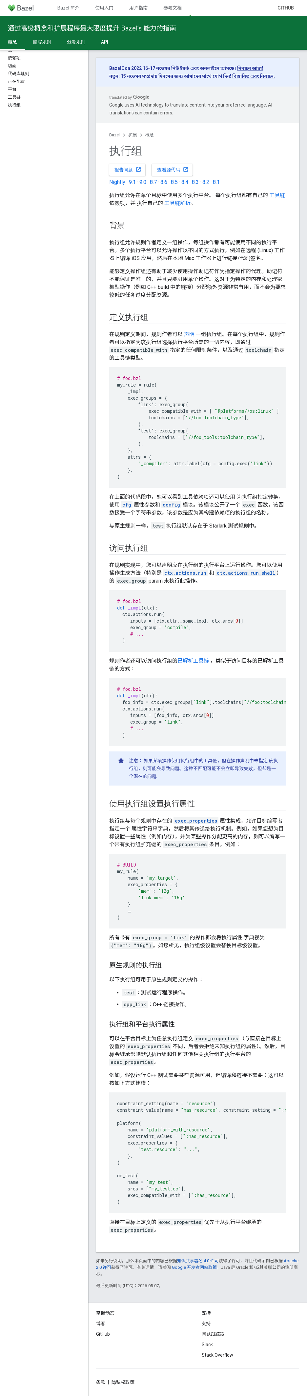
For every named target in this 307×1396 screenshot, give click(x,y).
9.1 (132, 182)
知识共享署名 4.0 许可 (198, 1260)
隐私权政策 (123, 1382)
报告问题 (127, 169)
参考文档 (172, 7)
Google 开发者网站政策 (194, 1267)
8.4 (184, 182)
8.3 (195, 182)
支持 (206, 1323)
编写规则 (42, 42)
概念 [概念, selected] (12, 42)
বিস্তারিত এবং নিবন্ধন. (253, 76)
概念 (149, 134)
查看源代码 (173, 169)
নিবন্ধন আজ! (250, 68)
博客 (100, 1323)
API (104, 42)
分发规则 (76, 42)
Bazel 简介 (68, 7)
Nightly (117, 182)
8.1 (216, 182)
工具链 (277, 195)
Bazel (114, 134)
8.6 (163, 182)
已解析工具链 (193, 661)
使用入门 (104, 7)
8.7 (153, 182)
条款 (100, 1382)
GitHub (285, 7)
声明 (189, 334)
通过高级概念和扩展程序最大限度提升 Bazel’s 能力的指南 (92, 28)
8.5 (174, 182)
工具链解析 (177, 203)
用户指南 (138, 7)
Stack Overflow (217, 1355)
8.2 (205, 182)
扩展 (132, 134)
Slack (207, 1344)
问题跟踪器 (213, 1334)
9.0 (142, 182)
